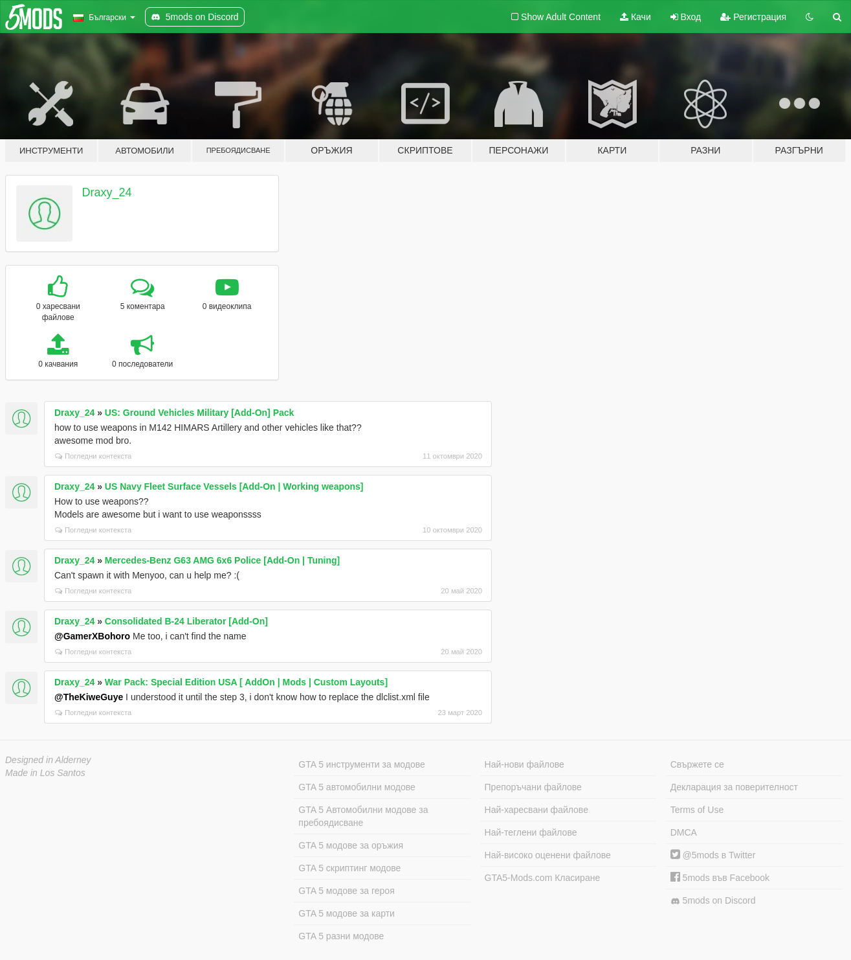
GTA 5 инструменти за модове (361, 764)
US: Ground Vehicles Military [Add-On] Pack (199, 412)
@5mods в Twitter (713, 855)
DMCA (683, 832)
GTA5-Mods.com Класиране (543, 878)
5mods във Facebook (719, 878)
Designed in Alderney (48, 760)
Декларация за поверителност (734, 787)
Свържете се (697, 764)
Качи (635, 17)
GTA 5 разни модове (341, 936)
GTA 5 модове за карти (346, 913)
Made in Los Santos (45, 773)
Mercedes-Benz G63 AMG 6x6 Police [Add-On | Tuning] (222, 560)
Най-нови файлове (524, 764)
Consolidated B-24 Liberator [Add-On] (186, 621)
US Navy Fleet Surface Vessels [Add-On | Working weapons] (234, 486)
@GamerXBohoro (92, 636)
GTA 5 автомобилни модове (356, 787)
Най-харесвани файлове (536, 810)
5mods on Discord (713, 900)
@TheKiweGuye (88, 697)
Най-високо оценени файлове (548, 855)
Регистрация (753, 17)
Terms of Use (697, 810)
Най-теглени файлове (531, 832)
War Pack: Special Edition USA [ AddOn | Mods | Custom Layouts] (246, 682)
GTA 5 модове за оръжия (350, 845)
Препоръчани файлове (533, 787)
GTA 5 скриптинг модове (349, 868)
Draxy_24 (107, 192)
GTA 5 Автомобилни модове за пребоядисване (363, 816)
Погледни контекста (93, 456)
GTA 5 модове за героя (346, 891)
